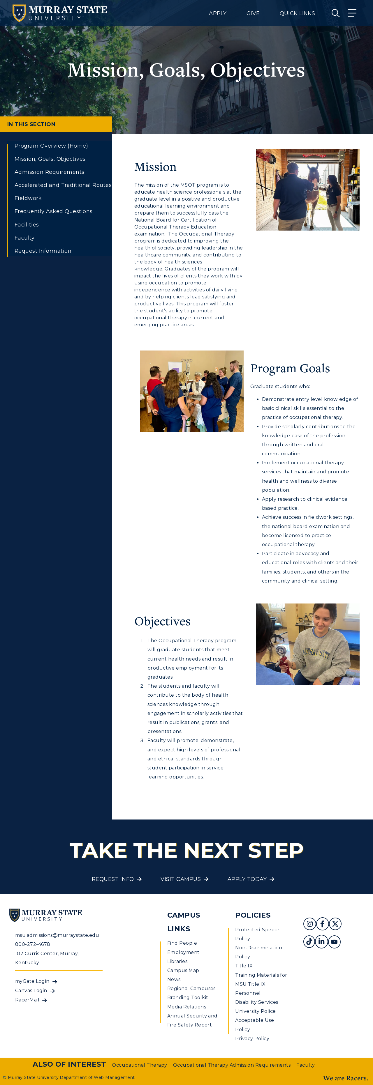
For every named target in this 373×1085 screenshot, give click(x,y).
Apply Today (247, 879)
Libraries (177, 961)
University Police (255, 1011)
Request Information (43, 251)
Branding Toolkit (187, 997)
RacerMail (27, 1000)
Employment (183, 952)
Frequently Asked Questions (53, 211)
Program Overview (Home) (51, 146)
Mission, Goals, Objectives (50, 159)
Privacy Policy (252, 1038)
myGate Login (32, 981)
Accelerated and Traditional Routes (63, 185)
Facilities (27, 225)
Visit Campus (181, 879)
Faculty (24, 238)
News (174, 979)
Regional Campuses (191, 988)
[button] (368, 1071)
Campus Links (183, 922)
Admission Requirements (50, 172)
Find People (182, 943)
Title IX (244, 966)
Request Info (113, 879)
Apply (217, 13)
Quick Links (297, 13)
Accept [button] (278, 1076)
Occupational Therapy (139, 1065)
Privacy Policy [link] (237, 1076)
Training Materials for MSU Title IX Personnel (261, 984)
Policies (252, 915)
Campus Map (183, 970)
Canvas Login (31, 990)
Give (253, 13)
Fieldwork (28, 198)
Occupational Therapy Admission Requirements (232, 1065)
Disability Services (256, 1002)
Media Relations (186, 1007)
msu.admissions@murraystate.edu (57, 935)
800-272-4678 (32, 944)
